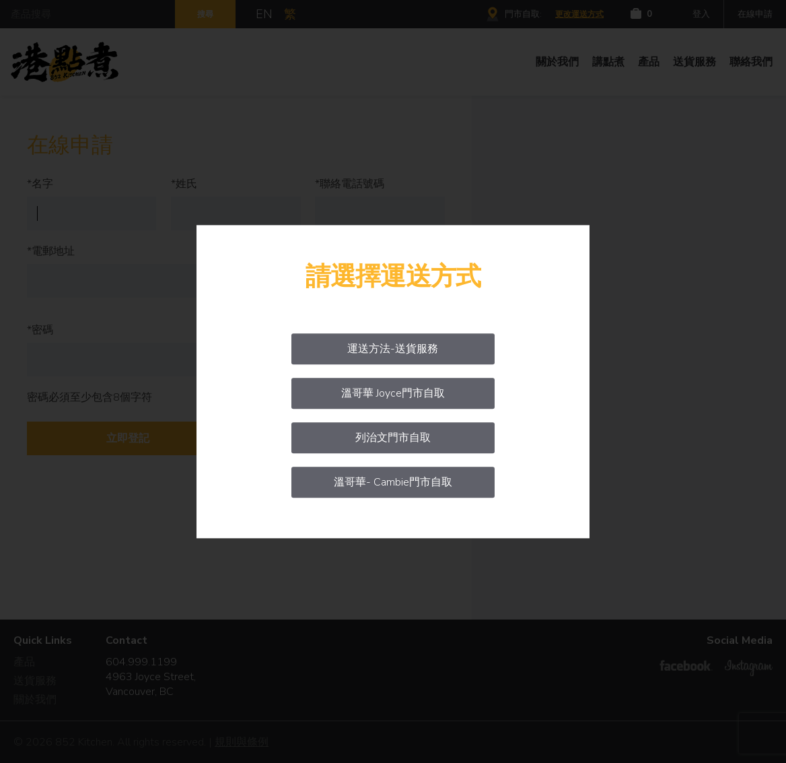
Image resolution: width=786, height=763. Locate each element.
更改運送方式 (579, 14)
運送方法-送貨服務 (392, 348)
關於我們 (557, 62)
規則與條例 (242, 742)
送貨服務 (694, 62)
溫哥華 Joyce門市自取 (393, 393)
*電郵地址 (51, 251)
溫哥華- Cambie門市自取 (393, 482)
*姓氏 (184, 183)
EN (264, 14)
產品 (648, 62)
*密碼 (40, 330)
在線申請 (755, 14)
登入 (701, 14)
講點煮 (608, 62)
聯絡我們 (751, 62)
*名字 (40, 183)
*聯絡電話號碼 (349, 183)
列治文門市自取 (393, 437)
